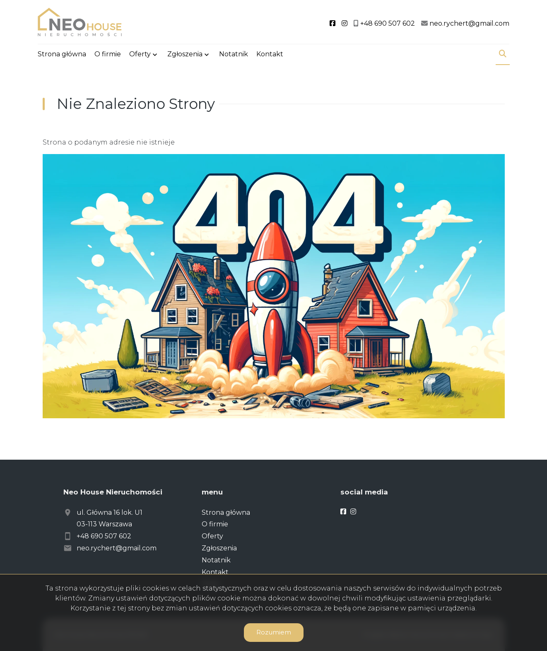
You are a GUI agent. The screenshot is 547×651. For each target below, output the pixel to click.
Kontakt (269, 55)
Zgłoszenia (184, 55)
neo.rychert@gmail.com (117, 548)
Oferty (140, 55)
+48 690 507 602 (104, 536)
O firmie (107, 55)
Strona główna (62, 55)
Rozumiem (273, 632)
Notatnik (233, 55)
